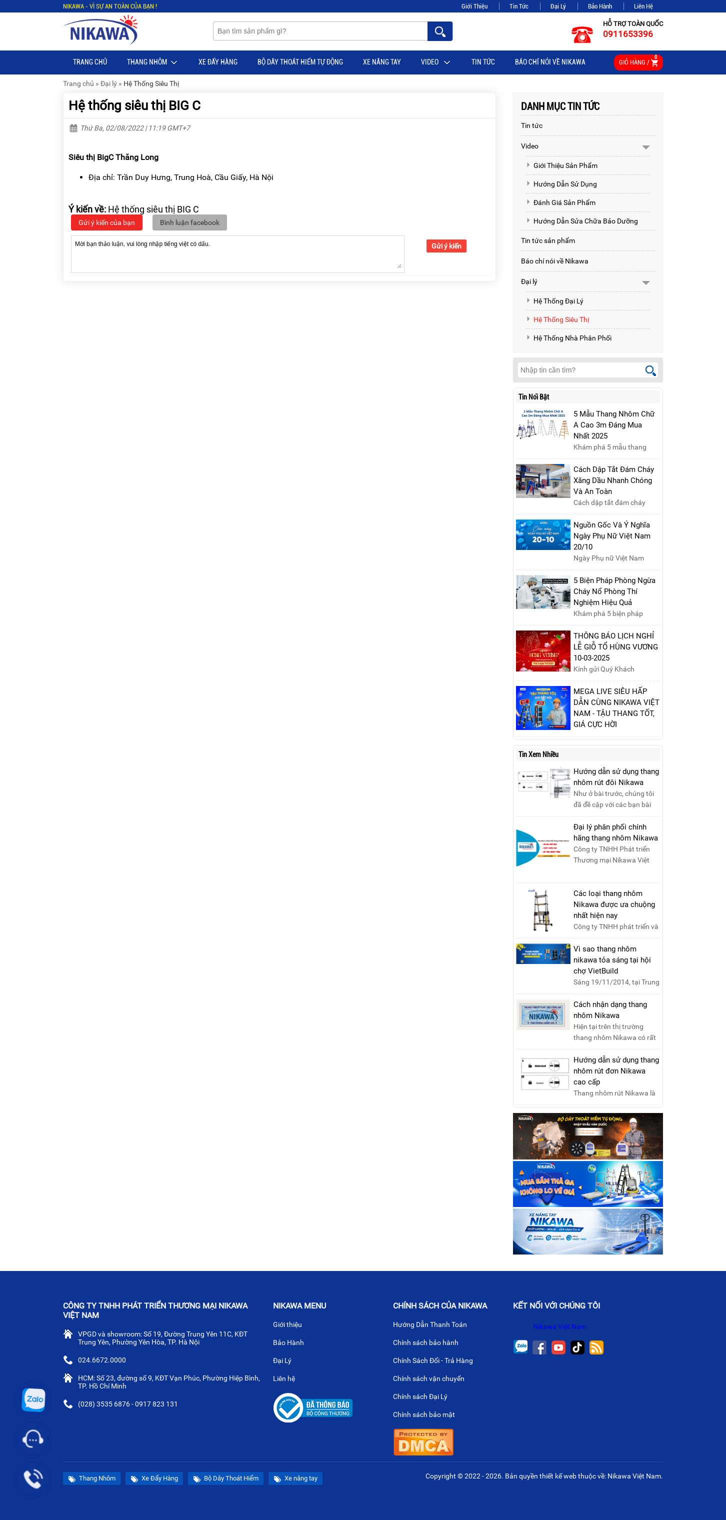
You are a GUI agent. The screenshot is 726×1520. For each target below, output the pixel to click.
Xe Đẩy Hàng (218, 62)
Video (436, 62)
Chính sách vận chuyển (432, 1379)
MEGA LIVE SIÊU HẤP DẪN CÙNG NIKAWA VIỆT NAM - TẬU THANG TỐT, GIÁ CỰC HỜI (617, 708)
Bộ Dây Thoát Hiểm (225, 1478)
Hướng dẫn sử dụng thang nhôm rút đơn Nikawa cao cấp (616, 1071)
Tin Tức (519, 6)
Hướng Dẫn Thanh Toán (434, 1325)
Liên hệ (288, 1379)
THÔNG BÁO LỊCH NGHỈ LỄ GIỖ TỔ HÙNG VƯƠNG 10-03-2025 (616, 647)
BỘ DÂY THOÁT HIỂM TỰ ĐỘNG (300, 62)
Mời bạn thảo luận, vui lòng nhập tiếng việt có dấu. (238, 253)
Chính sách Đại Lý (424, 1397)
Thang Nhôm (152, 62)
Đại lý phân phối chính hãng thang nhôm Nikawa (616, 832)
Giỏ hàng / (638, 60)
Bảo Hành (600, 6)
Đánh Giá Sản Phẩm (561, 202)
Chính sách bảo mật (427, 1415)
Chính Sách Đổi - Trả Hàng (437, 1361)
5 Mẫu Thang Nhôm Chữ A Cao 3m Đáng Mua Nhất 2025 (614, 425)
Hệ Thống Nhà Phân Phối (569, 338)
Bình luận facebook (190, 222)
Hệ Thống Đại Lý (555, 301)
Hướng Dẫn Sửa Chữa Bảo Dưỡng (582, 221)
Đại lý (108, 84)
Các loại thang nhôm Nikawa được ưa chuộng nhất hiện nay (614, 904)
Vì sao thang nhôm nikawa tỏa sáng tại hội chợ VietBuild (612, 960)
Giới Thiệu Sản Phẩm (562, 166)
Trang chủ (90, 62)
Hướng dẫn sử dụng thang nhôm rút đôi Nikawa (616, 777)
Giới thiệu (291, 1325)
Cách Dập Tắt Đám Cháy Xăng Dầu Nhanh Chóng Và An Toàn (614, 480)
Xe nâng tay (382, 62)
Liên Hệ (643, 6)
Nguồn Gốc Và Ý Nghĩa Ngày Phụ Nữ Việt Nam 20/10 (612, 536)
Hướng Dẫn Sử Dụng (561, 184)
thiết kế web (558, 1476)
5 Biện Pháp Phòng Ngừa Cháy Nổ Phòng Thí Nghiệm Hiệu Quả (615, 591)
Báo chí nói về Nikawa (550, 62)
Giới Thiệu (475, 6)
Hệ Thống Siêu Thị (151, 84)
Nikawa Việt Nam (559, 1326)
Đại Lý (558, 6)
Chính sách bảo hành (429, 1343)
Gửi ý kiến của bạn (106, 222)
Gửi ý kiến (447, 246)
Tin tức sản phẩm (548, 240)
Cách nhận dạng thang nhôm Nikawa (610, 1010)
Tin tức (483, 62)
